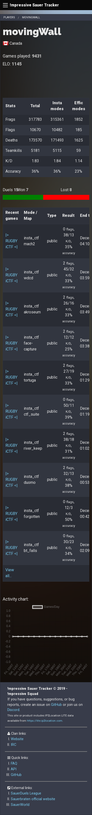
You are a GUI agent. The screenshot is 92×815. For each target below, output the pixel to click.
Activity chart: (16, 599)
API (13, 769)
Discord (13, 710)
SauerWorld (20, 805)
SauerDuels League (26, 793)
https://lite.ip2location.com (44, 720)
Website (17, 739)
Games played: (22, 56)
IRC (13, 745)
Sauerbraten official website (33, 799)
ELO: (12, 63)
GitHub (56, 705)
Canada (16, 43)
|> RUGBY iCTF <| (11, 241)
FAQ (14, 763)
